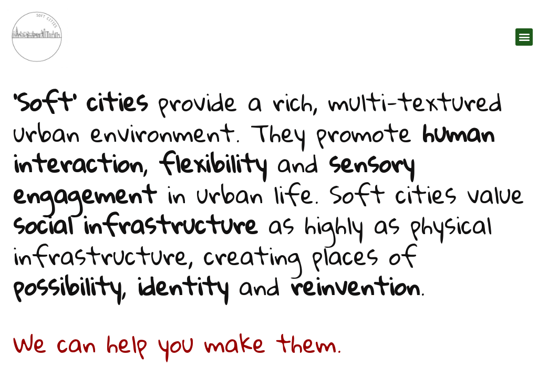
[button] (524, 37)
